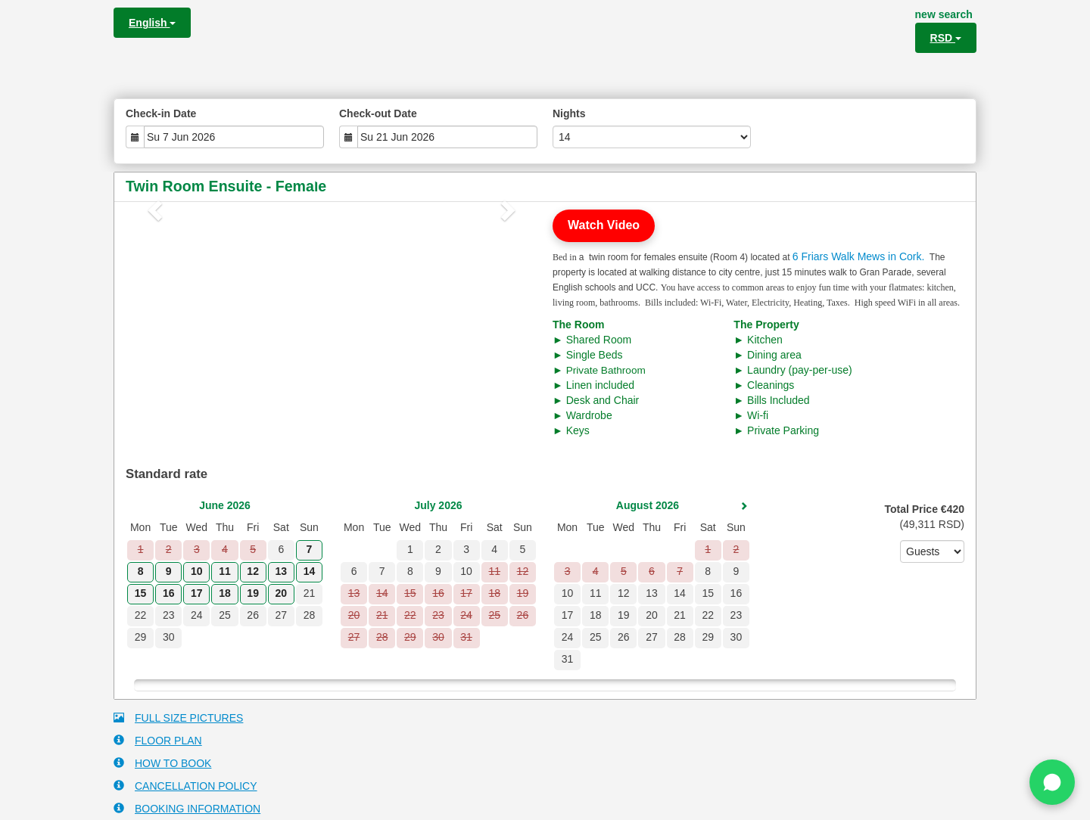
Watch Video (604, 225)
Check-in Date (161, 113)
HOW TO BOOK (162, 762)
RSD (945, 38)
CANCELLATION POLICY (185, 785)
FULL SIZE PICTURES (178, 717)
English (152, 23)
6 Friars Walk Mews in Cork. (859, 256)
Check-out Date (378, 113)
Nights (569, 113)
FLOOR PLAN (158, 740)
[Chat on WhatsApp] (1052, 782)
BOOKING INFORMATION (187, 808)
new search (944, 14)
